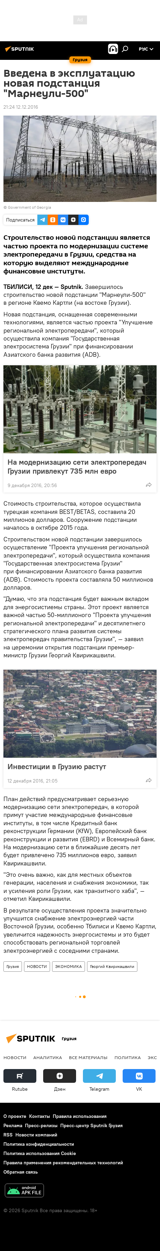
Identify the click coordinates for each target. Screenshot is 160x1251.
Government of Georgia (29, 207)
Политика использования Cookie (39, 1153)
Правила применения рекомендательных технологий (63, 1163)
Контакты (39, 1116)
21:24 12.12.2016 (20, 107)
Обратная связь (20, 1172)
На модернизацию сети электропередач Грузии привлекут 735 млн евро (77, 466)
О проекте (14, 1116)
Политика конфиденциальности (38, 1144)
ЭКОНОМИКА (68, 966)
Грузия (13, 966)
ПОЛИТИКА (127, 1057)
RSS (8, 1135)
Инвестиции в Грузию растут (57, 766)
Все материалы (88, 1057)
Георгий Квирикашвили (112, 966)
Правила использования (80, 1116)
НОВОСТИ (37, 966)
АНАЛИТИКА (47, 1057)
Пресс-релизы (41, 1125)
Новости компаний (36, 1135)
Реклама (12, 1125)
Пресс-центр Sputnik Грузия (91, 1125)
